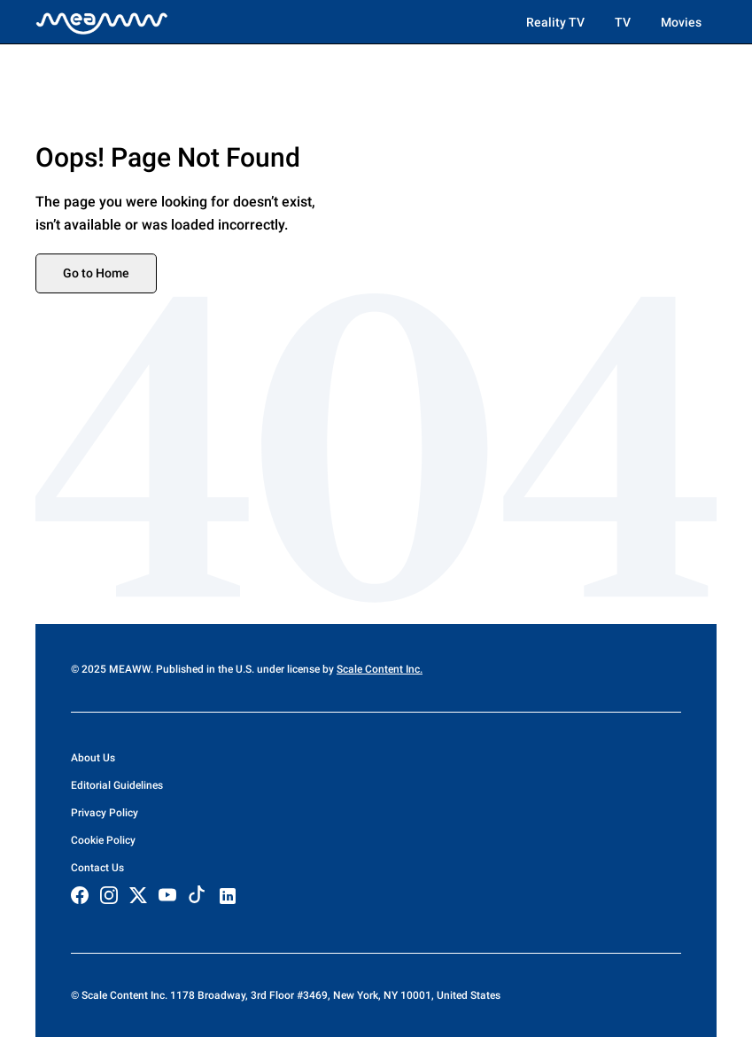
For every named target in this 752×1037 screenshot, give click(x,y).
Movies (681, 22)
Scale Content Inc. (380, 669)
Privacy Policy (104, 813)
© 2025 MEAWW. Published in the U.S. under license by (204, 669)
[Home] (101, 22)
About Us (93, 758)
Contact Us (97, 868)
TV (623, 22)
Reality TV (555, 22)
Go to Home (96, 273)
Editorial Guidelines (117, 785)
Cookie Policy (103, 840)
